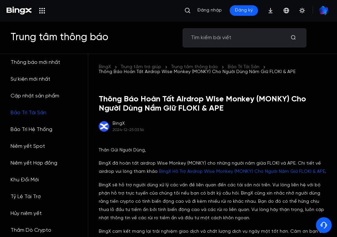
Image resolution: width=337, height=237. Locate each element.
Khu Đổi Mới (25, 180)
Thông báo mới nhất (35, 62)
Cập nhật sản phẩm (35, 96)
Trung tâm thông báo (194, 67)
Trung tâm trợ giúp (141, 67)
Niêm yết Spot (28, 146)
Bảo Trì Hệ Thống (31, 129)
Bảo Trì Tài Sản (28, 113)
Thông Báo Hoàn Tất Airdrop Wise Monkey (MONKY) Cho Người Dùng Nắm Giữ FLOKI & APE (197, 71)
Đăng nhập (209, 10)
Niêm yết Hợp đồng (34, 163)
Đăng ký (244, 10)
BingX (105, 67)
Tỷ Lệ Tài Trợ (26, 196)
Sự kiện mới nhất (30, 79)
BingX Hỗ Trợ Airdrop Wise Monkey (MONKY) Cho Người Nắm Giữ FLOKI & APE (242, 171)
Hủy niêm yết (26, 213)
